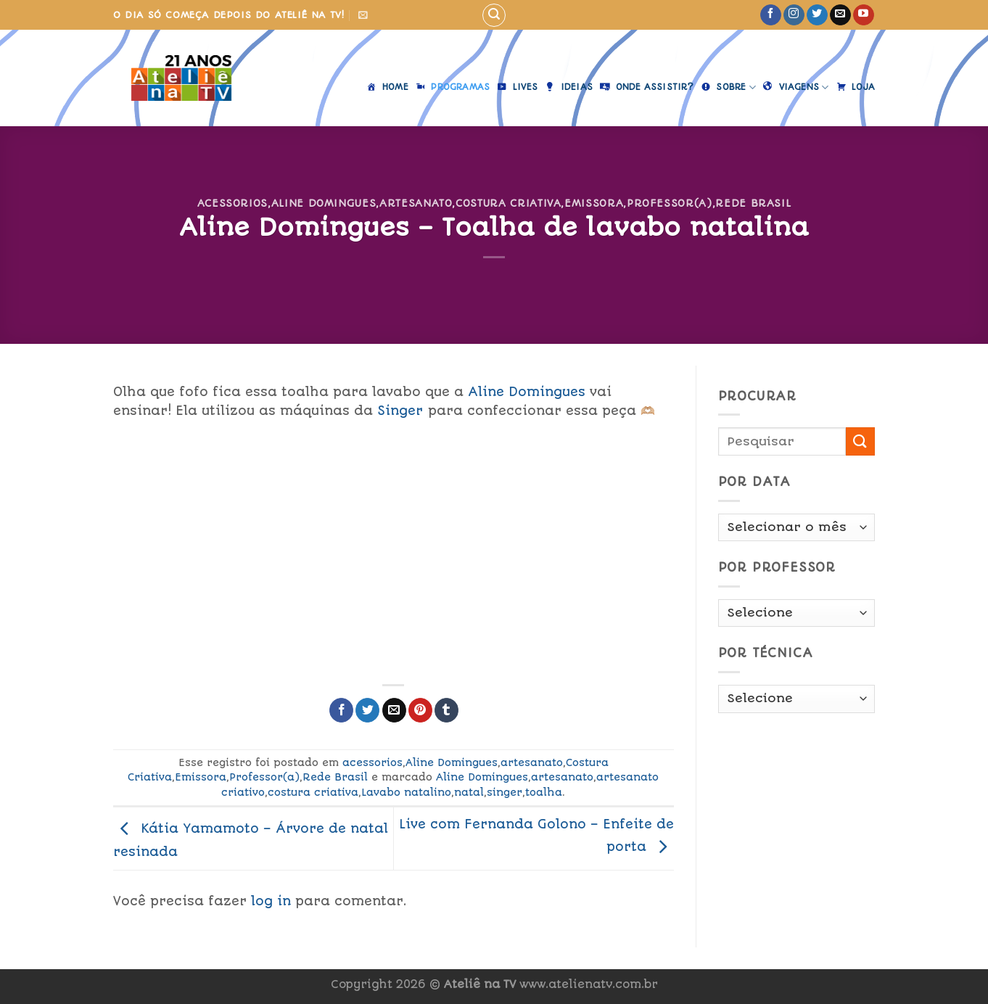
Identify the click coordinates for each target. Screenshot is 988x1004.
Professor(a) (669, 203)
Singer (400, 410)
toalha (543, 792)
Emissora (593, 203)
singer (504, 792)
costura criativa (313, 792)
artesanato (415, 203)
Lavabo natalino (406, 792)
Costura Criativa (508, 203)
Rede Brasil (753, 203)
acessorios (232, 203)
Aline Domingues (323, 203)
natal (469, 792)
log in (271, 901)
